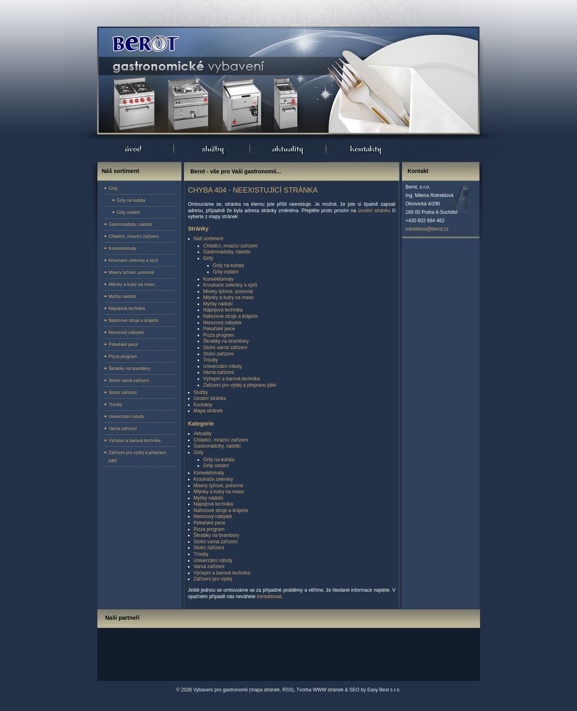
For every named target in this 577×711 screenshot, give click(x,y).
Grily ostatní (225, 272)
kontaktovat (269, 596)
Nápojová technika (223, 310)
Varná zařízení (218, 372)
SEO (354, 690)
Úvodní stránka (144, 44)
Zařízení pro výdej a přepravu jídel (239, 385)
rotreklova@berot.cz (427, 229)
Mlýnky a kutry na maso (228, 297)
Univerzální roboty (222, 366)
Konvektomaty (218, 279)
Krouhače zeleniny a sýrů (230, 285)
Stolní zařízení (218, 354)
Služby (201, 392)
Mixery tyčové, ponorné (228, 291)
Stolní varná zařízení (225, 347)
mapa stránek (265, 690)
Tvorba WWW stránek (320, 690)
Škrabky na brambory (226, 341)
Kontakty (203, 405)
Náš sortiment (208, 238)
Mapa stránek (208, 411)
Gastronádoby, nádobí (226, 252)
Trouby (210, 360)
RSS (287, 690)
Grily (208, 258)
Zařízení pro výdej (213, 579)
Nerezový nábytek (222, 322)
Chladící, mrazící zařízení (230, 246)
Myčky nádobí (218, 304)
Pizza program (218, 335)
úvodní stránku (374, 210)
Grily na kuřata (228, 265)
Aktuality (203, 433)
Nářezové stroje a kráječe (230, 316)
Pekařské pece (219, 328)
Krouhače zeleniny (213, 479)
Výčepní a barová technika (231, 379)
